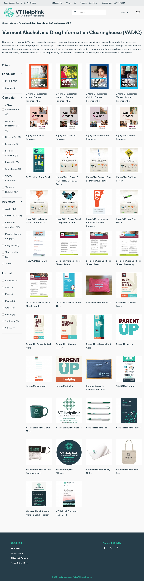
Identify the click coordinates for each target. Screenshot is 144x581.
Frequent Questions (89, 3)
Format (12, 273)
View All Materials (9, 23)
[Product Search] (91, 12)
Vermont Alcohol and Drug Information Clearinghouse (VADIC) (45, 23)
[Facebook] (104, 548)
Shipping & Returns (19, 558)
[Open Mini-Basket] (137, 12)
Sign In (124, 12)
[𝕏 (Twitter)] (111, 548)
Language (12, 74)
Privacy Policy (17, 553)
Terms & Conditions (19, 563)
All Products (57, 3)
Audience (12, 201)
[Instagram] (117, 548)
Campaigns (107, 3)
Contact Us (71, 3)
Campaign (12, 97)
